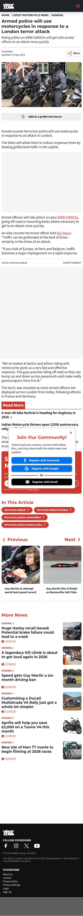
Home (5, 15)
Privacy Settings (11, 885)
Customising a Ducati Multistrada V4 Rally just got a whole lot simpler (29, 702)
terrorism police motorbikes (22, 517)
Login (6, 888)
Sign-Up (7, 892)
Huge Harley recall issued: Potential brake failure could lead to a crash (27, 632)
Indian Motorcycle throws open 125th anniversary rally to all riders (39, 426)
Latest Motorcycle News (30, 15)
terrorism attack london (52, 510)
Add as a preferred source (41, 117)
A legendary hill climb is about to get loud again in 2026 (29, 655)
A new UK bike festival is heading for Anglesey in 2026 (38, 415)
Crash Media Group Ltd (17, 853)
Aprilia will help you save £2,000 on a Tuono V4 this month (25, 727)
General (57, 15)
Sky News (64, 233)
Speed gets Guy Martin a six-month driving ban (27, 677)
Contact (7, 878)
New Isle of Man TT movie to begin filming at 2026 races (27, 749)
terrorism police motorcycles (23, 525)
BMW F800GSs (68, 217)
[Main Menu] (78, 6)
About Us (8, 874)
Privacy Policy (33, 489)
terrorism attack (15, 510)
